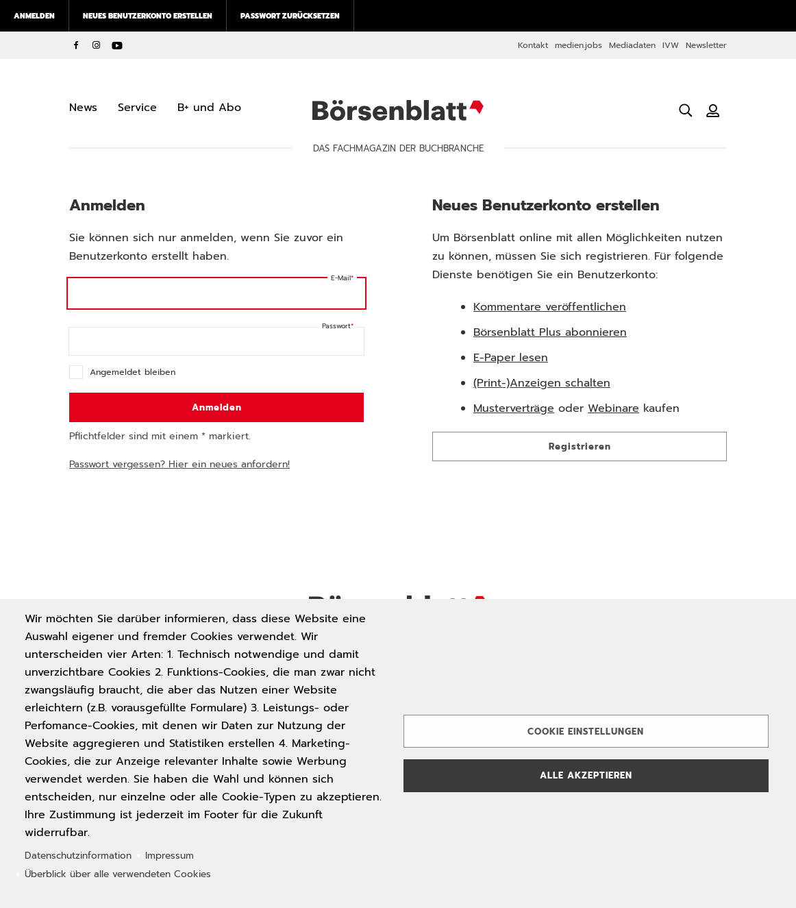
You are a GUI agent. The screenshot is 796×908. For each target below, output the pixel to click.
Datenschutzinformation (78, 855)
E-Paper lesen (510, 357)
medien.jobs (578, 45)
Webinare (613, 408)
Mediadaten (632, 45)
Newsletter (706, 45)
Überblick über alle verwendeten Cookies (118, 874)
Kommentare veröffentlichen (549, 307)
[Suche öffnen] (685, 110)
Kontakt (533, 45)
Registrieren (580, 446)
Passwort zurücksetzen (290, 15)
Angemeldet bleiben (132, 371)
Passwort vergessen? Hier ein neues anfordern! (179, 464)
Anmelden (34, 15)
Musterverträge (513, 408)
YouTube (117, 45)
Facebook (76, 45)
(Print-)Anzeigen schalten (541, 383)
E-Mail (341, 278)
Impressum (169, 855)
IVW (670, 45)
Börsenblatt (398, 110)
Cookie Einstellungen (585, 731)
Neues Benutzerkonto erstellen (147, 15)
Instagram (96, 45)
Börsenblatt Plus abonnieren (550, 332)
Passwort (336, 326)
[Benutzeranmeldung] (713, 110)
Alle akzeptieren (586, 775)
